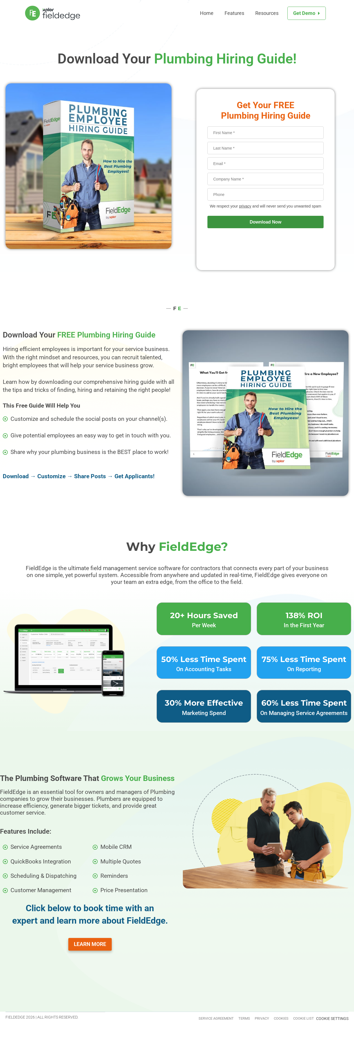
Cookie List (299, 1019)
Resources (266, 13)
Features (234, 13)
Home (207, 13)
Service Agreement (180, 1019)
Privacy (242, 1019)
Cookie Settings (332, 1019)
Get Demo (304, 13)
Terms (217, 1019)
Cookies (269, 1019)
